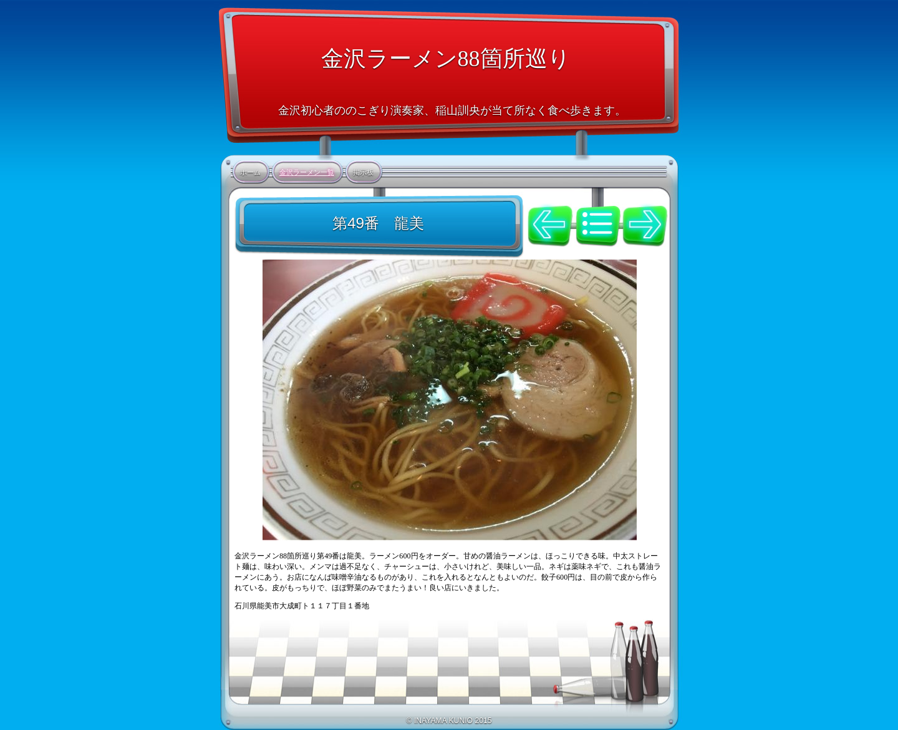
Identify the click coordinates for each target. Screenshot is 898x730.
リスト (598, 218)
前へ (551, 226)
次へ (644, 226)
